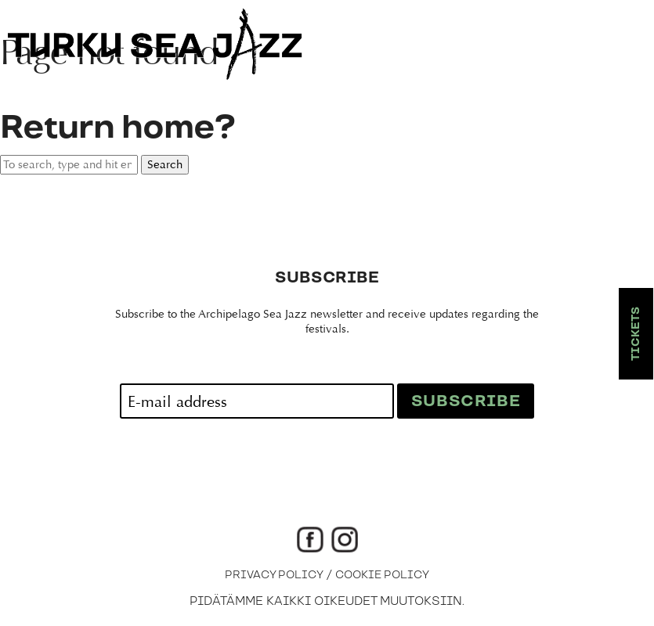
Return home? (117, 128)
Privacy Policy (274, 575)
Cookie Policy (382, 575)
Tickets (636, 334)
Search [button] (164, 164)
